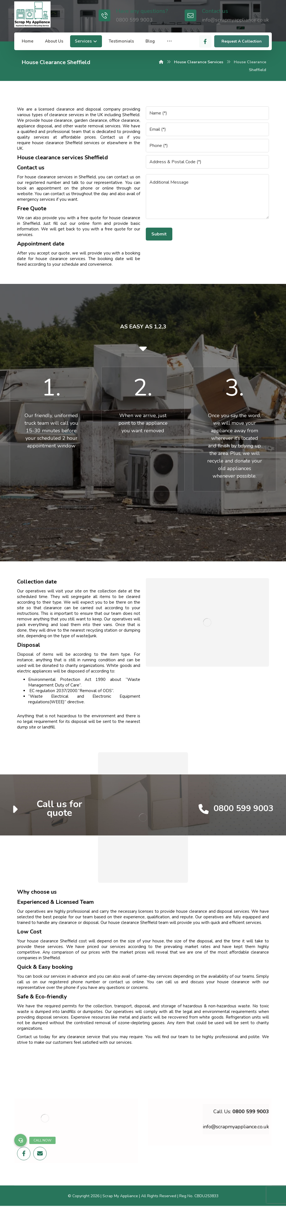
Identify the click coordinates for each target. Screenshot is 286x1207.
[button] (20, 1140)
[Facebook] (205, 41)
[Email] (40, 1153)
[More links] (169, 41)
